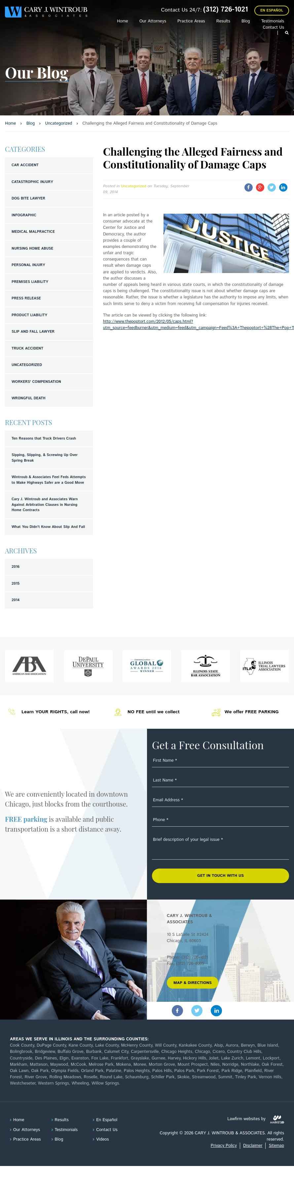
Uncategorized (27, 365)
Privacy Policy (224, 1146)
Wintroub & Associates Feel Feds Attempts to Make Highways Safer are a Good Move (49, 480)
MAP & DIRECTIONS (192, 983)
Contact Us (273, 27)
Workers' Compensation (36, 381)
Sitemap (276, 1146)
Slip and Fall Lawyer (33, 331)
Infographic (24, 215)
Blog (245, 21)
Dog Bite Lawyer (28, 198)
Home (122, 21)
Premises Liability (30, 282)
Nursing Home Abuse (32, 248)
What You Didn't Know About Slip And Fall (48, 527)
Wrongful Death (28, 398)
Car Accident (25, 165)
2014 (15, 600)
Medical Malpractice (33, 231)
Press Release (26, 298)
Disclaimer (252, 1146)
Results (223, 21)
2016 (15, 566)
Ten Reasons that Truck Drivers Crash (44, 438)
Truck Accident (27, 348)
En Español (271, 10)
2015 (15, 583)
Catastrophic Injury (32, 182)
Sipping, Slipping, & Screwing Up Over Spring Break (45, 457)
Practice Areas (191, 21)
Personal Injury (28, 265)
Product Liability (29, 315)
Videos (102, 1139)
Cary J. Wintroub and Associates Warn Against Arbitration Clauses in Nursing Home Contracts (45, 505)
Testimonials (272, 21)
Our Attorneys (152, 21)
